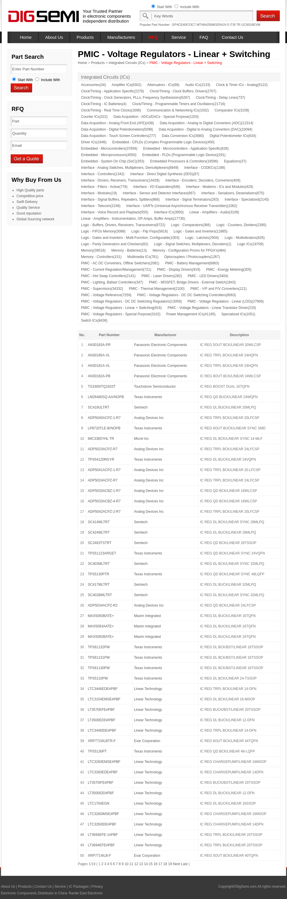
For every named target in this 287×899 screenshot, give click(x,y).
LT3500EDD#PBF (101, 720)
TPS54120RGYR (101, 459)
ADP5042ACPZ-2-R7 (104, 512)
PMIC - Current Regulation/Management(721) (116, 270)
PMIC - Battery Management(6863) (192, 263)
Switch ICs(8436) (94, 320)
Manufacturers (121, 37)
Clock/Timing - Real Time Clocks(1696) (111, 110)
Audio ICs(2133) (197, 85)
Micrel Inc (141, 439)
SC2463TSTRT (99, 543)
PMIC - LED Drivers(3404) (208, 276)
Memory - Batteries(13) (129, 250)
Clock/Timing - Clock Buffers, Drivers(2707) (183, 91)
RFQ (153, 37)
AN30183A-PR (99, 345)
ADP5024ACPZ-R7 (102, 480)
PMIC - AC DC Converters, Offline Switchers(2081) (120, 263)
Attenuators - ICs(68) (163, 85)
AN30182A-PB (99, 376)
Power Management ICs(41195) (191, 314)
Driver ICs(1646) (93, 142)
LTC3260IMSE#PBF (103, 814)
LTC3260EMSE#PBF (104, 762)
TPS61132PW (99, 647)
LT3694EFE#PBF (101, 845)
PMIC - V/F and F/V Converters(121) (218, 289)
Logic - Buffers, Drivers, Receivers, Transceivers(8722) (123, 225)
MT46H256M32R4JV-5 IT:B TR (218, 24)
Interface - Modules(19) (99, 193)
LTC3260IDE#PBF (102, 824)
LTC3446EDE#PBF (102, 689)
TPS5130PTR (98, 574)
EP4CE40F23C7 (184, 24)
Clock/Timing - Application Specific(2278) (112, 91)
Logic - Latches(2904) (202, 238)
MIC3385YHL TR (101, 439)
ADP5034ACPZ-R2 (102, 605)
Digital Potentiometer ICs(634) (233, 136)
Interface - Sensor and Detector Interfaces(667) (159, 193)
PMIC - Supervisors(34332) (102, 289)
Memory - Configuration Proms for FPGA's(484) (189, 250)
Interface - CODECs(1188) (204, 168)
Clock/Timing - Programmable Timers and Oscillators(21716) (178, 104)
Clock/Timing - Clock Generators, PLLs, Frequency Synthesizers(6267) (135, 98)
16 (155, 864)
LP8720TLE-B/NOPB (104, 428)
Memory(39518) (93, 250)
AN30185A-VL (99, 355)
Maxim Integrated (147, 616)
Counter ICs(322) (94, 117)
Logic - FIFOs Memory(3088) (103, 231)
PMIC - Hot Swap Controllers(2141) (108, 276)
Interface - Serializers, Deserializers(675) (232, 193)
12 (136, 864)
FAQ (204, 37)
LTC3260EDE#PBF (102, 772)
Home (26, 37)
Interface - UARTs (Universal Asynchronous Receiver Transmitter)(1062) (181, 206)
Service (178, 37)
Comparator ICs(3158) (232, 110)
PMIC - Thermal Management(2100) (157, 289)
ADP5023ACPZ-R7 (102, 449)
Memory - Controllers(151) (101, 257)
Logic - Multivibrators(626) (245, 238)
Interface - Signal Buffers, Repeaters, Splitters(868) (120, 199)
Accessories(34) (93, 85)
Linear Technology (148, 689)
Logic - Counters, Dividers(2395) (241, 225)
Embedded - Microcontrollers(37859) (109, 149)
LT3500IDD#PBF (101, 793)
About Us (54, 37)
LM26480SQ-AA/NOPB (106, 397)
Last (184, 864)
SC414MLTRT (99, 522)
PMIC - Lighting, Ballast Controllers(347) (112, 282)
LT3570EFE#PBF (101, 710)
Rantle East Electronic (86, 893)
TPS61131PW (99, 658)
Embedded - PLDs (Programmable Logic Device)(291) (183, 155)
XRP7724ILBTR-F (102, 741)
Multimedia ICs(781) (142, 257)
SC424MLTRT (99, 532)
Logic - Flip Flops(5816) (149, 231)
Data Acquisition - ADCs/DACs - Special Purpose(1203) (156, 117)
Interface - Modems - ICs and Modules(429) (219, 187)
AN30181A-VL (99, 366)
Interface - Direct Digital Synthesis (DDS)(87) (164, 174)
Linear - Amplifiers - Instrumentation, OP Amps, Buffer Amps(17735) (133, 219)
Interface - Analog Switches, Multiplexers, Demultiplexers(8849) (130, 168)
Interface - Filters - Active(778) (104, 187)
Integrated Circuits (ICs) (127, 63)
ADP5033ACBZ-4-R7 (104, 501)
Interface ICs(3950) (169, 212)
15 (150, 864)
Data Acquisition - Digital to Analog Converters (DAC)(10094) (205, 129)
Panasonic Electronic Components (160, 345)
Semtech (141, 407)
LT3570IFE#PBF (100, 783)
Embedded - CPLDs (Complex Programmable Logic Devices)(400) (163, 142)
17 (160, 864)
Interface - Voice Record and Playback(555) (114, 212)
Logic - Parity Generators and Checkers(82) (114, 244)
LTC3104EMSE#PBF (104, 699)
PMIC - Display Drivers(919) (178, 270)
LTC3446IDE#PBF (102, 730)
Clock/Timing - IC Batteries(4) (103, 104)
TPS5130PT (97, 751)
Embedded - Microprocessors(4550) (108, 155)
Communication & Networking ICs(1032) (178, 110)
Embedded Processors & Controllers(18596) (184, 161)
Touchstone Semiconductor (155, 386)
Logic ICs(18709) (250, 244)
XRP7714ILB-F (99, 856)
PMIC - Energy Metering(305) (228, 270)
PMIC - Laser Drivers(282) (161, 276)
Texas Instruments (148, 397)
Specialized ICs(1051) (238, 314)
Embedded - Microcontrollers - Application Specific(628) (186, 149)
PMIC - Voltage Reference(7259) (106, 295)
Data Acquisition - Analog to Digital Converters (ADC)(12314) (206, 123)
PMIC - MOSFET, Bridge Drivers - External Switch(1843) (192, 282)
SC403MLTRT (99, 564)
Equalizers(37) (235, 161)
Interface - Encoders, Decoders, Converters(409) (202, 180)
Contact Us (232, 37)
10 (126, 864)
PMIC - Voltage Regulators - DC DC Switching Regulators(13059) (131, 301)
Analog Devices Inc (149, 418)
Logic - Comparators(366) (191, 225)
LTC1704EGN (98, 803)
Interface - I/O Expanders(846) (156, 187)
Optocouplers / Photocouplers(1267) (192, 257)
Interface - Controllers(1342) (102, 174)
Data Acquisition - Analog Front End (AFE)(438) (117, 123)
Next (176, 864)
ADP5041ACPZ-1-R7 (104, 470)
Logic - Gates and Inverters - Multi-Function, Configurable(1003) (130, 238)
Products (85, 37)
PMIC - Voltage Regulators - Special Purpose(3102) (121, 314)
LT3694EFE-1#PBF (103, 835)
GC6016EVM (250, 24)
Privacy (97, 887)
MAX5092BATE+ (101, 637)
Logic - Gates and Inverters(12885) (200, 231)
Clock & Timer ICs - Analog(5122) (242, 85)
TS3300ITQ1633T (101, 386)
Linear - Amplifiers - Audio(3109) (214, 212)
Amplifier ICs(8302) (126, 85)
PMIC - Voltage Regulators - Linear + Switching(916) (121, 308)
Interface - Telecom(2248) (101, 206)
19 (170, 864)
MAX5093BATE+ (101, 616)
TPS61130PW (99, 668)
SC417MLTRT (99, 585)
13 (141, 864)
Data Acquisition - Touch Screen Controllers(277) (118, 136)
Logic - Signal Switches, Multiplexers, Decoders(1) (192, 244)
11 (131, 864)
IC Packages (79, 887)
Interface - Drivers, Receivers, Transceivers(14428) (120, 180)
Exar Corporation (147, 741)
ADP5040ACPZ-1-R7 (104, 418)
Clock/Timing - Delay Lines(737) (220, 98)
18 (165, 864)
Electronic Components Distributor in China (34, 893)
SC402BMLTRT (100, 595)
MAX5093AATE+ (101, 626)
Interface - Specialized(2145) (247, 199)
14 (146, 864)
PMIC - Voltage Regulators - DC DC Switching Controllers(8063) (186, 295)
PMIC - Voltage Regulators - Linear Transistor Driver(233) (212, 308)
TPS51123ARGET (102, 553)
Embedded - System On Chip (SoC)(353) (112, 161)
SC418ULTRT (98, 407)
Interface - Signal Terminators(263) (192, 199)
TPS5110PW (98, 678)
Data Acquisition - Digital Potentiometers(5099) (117, 129)
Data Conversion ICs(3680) (183, 136)
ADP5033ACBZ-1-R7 (104, 491)
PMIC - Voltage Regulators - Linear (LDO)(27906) (225, 301)
